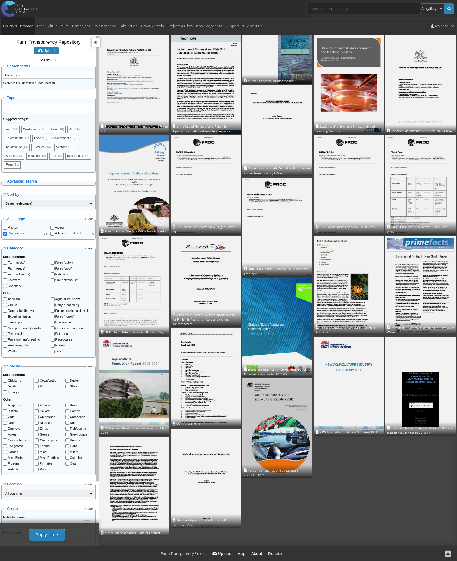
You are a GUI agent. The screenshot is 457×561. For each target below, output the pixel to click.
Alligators (14, 407)
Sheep (74, 388)
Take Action (128, 26)
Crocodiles (77, 419)
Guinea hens (17, 442)
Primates (46, 465)
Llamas (13, 454)
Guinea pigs (48, 442)
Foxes (12, 436)
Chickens (14, 382)
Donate (275, 553)
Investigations (104, 26)
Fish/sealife (78, 430)
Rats (43, 471)
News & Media (152, 26)
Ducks (74, 382)
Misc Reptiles (49, 459)
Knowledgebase (209, 26)
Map (40, 26)
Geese (44, 436)
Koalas (45, 448)
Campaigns (81, 26)
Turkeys (13, 394)
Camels (75, 413)
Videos (60, 229)
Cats (11, 419)
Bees (73, 407)
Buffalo (13, 413)
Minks (74, 454)
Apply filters (47, 534)
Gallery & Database (18, 26)
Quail (74, 465)
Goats (12, 388)
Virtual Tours (58, 26)
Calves (45, 413)
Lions (74, 448)
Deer (11, 424)
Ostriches (76, 459)
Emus (44, 430)
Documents (16, 235)
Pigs (43, 388)
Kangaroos (15, 448)
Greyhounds (78, 436)
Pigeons (14, 465)
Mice (43, 454)
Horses (75, 442)
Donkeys (14, 430)
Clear (89, 221)
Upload (46, 51)
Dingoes (45, 424)
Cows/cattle (48, 382)
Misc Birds (15, 459)
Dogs (74, 424)
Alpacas (45, 407)
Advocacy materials (69, 235)
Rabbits (13, 471)
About (256, 553)
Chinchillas (47, 419)
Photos (13, 229)
